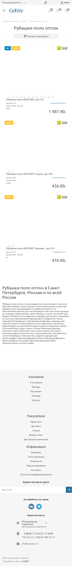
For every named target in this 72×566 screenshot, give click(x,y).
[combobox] (35, 523)
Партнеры (36, 452)
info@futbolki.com (30, 544)
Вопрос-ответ (36, 435)
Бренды (36, 387)
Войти (65, 2)
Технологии (36, 461)
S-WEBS (25, 561)
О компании (36, 382)
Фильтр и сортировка (36, 36)
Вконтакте (31, 506)
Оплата (36, 430)
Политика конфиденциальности (36, 474)
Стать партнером (36, 457)
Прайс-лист (36, 421)
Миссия (36, 400)
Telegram (39, 506)
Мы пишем (36, 391)
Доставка (36, 426)
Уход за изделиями (36, 465)
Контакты (36, 470)
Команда (36, 396)
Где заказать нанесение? (36, 439)
